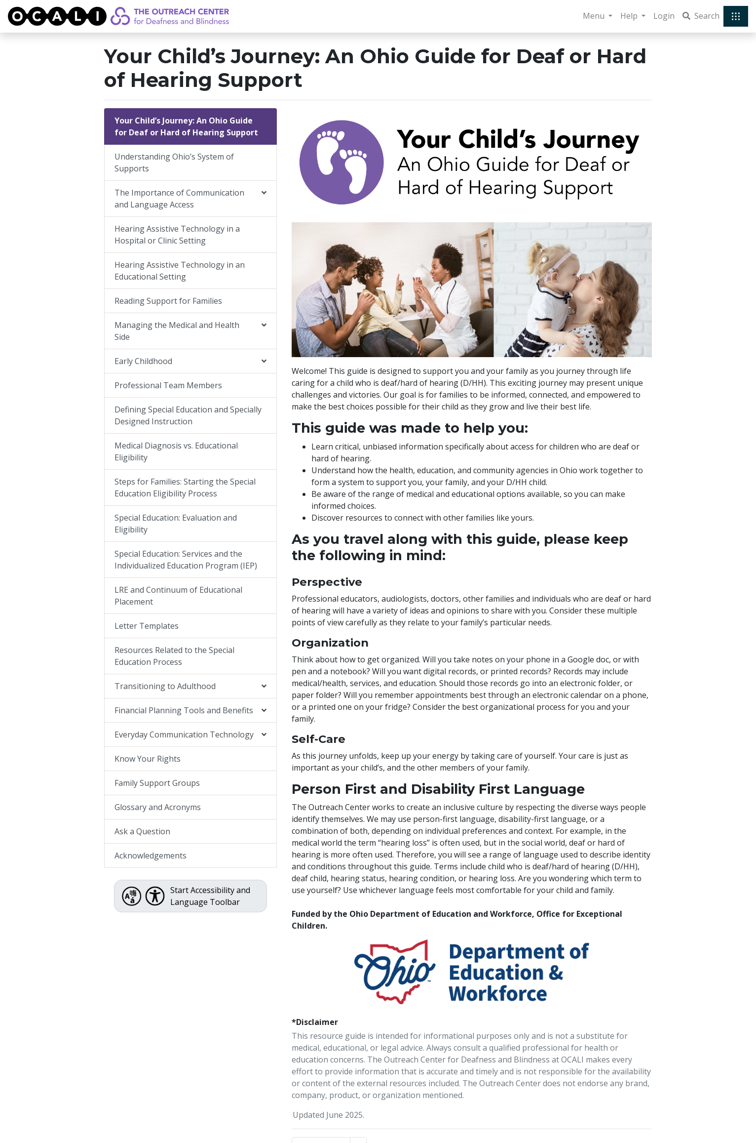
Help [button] (630, 15)
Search (700, 15)
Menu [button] (594, 15)
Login (664, 15)
